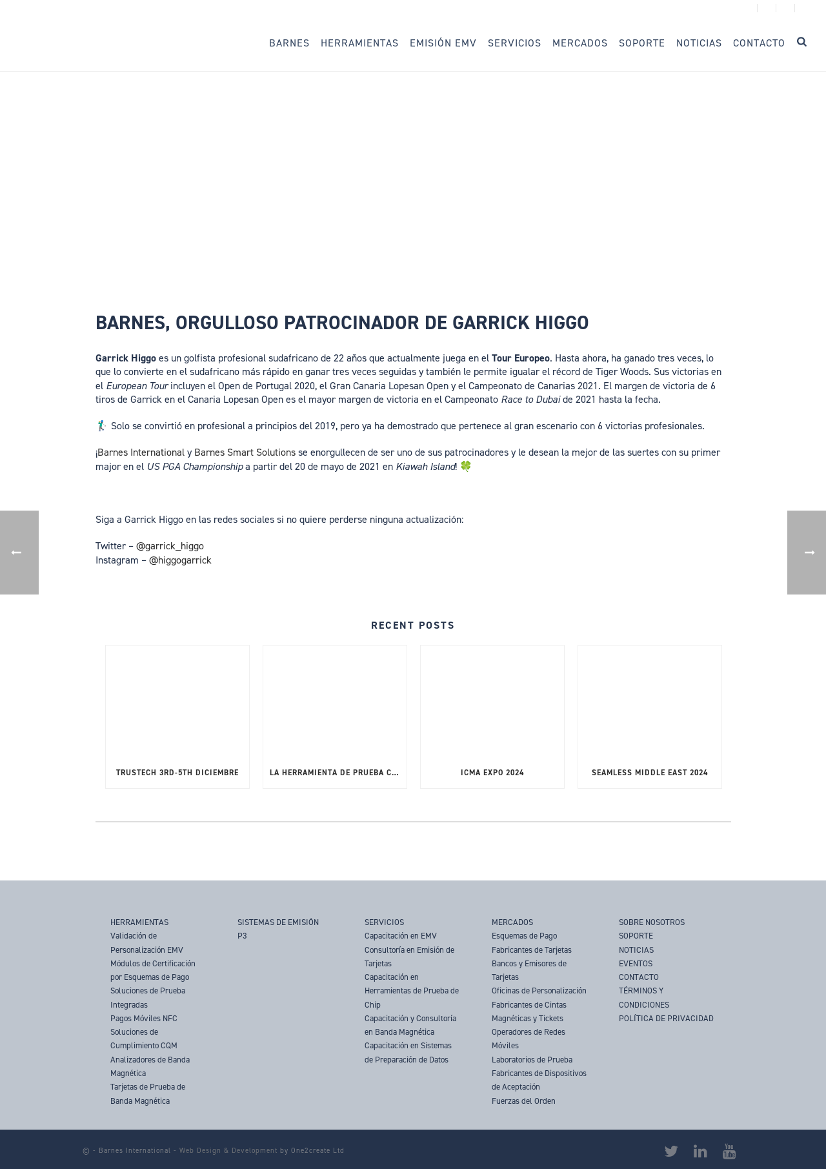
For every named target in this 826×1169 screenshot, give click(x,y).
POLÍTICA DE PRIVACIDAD (666, 1018)
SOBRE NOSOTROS (652, 922)
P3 (242, 935)
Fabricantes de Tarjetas (532, 949)
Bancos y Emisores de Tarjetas (529, 970)
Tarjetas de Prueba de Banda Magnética (147, 1093)
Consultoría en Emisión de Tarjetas (409, 956)
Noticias (699, 43)
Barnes (289, 43)
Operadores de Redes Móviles (528, 1038)
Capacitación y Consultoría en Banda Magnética (410, 1025)
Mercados (580, 43)
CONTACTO (639, 976)
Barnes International (141, 452)
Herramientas (360, 43)
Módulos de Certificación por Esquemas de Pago (153, 970)
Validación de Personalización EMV (146, 942)
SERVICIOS (384, 922)
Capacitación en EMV (401, 935)
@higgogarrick (180, 560)
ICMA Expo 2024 (492, 772)
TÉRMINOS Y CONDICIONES (644, 997)
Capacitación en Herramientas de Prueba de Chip (412, 990)
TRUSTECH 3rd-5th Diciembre (177, 772)
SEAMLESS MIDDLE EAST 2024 (650, 772)
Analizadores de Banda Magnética (150, 1066)
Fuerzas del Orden (524, 1100)
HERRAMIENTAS (139, 922)
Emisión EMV (443, 43)
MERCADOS (512, 922)
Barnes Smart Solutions (245, 452)
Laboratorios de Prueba (532, 1059)
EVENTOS (635, 963)
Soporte (642, 43)
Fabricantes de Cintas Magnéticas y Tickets (529, 1011)
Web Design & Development (228, 1150)
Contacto (759, 43)
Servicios (514, 43)
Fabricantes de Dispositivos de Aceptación (539, 1080)
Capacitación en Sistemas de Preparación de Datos (408, 1052)
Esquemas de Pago (524, 935)
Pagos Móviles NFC (143, 1018)
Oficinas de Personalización (539, 990)
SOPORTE (636, 935)
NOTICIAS (636, 949)
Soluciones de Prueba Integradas (147, 997)
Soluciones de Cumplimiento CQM (143, 1038)
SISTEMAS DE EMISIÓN (278, 922)
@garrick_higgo (170, 546)
